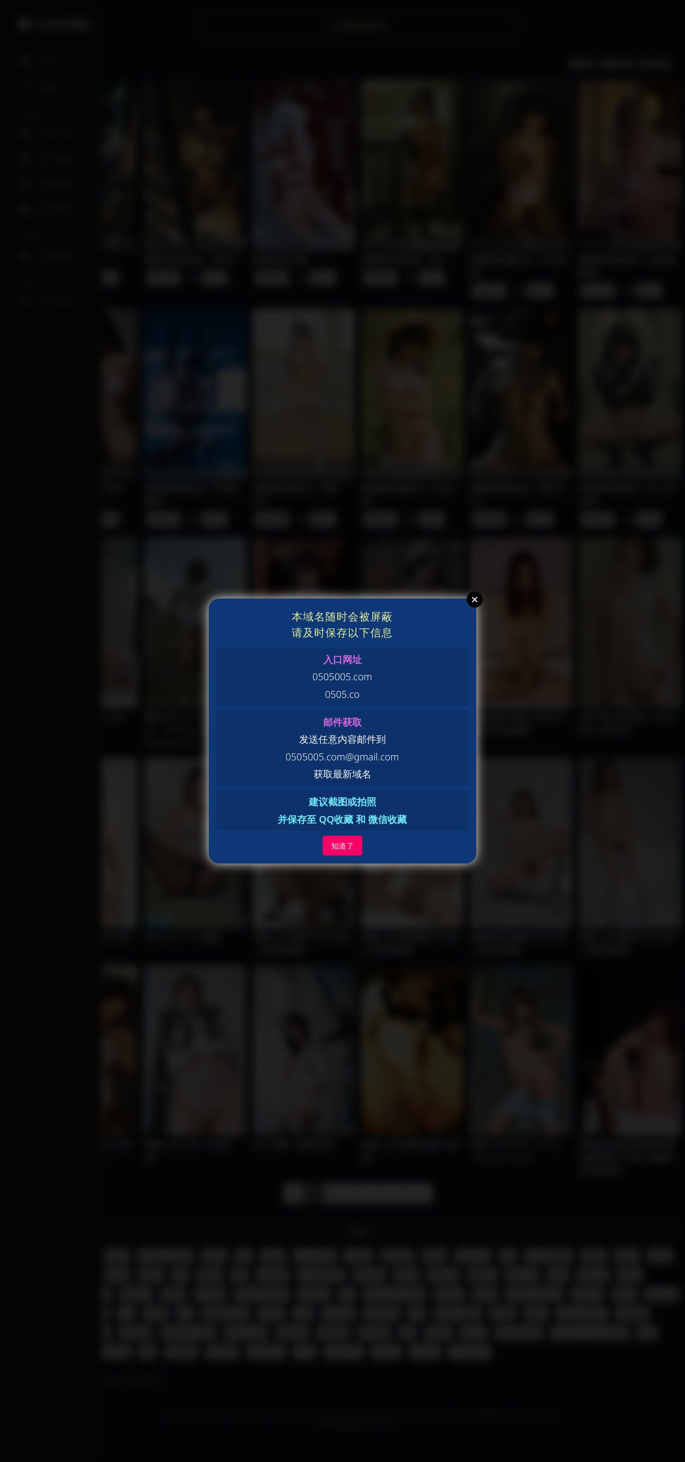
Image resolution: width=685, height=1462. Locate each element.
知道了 (342, 846)
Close (475, 600)
